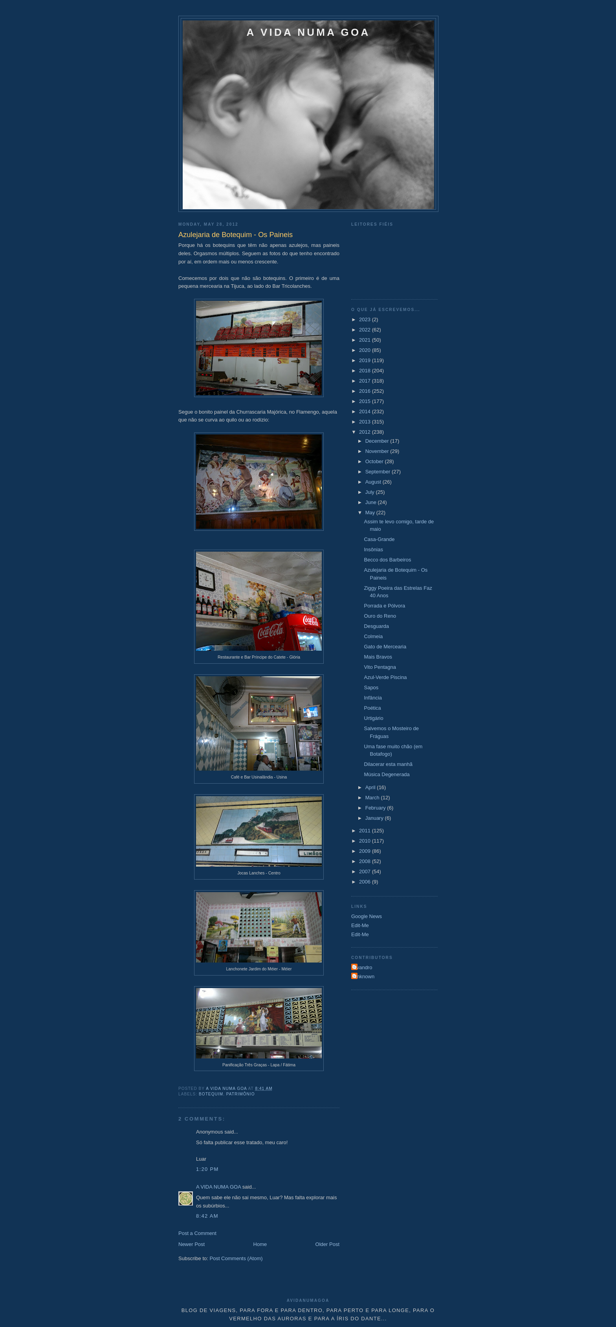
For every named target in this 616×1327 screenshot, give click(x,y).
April (371, 787)
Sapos (371, 687)
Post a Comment (197, 1233)
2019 (365, 360)
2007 (365, 871)
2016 (365, 391)
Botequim (211, 1094)
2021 (365, 340)
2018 (365, 371)
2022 (365, 330)
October (375, 461)
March (373, 798)
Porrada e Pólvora (384, 606)
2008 (365, 861)
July (370, 492)
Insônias (373, 549)
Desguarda (376, 626)
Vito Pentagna (380, 667)
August (374, 482)
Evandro (362, 967)
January (375, 818)
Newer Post (191, 1244)
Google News (366, 916)
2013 (365, 422)
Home (260, 1244)
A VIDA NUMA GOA (308, 32)
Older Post (327, 1244)
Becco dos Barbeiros (387, 560)
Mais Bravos (378, 657)
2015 (365, 401)
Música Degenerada (386, 774)
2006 (365, 882)
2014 (365, 411)
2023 (365, 319)
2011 (365, 831)
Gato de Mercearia (385, 647)
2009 (365, 851)
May (370, 512)
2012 (365, 432)
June (371, 502)
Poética (372, 708)
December (377, 441)
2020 (365, 350)
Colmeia (373, 636)
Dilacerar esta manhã (388, 764)
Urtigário (373, 718)
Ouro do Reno (380, 616)
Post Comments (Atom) (236, 1258)
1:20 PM (207, 1169)
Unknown (363, 976)
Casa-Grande (379, 539)
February (376, 808)
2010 (365, 841)
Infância (373, 698)
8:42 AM (207, 1216)
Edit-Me (360, 925)
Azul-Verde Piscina (385, 677)
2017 (365, 381)
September (378, 472)
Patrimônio (240, 1094)
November (377, 451)
